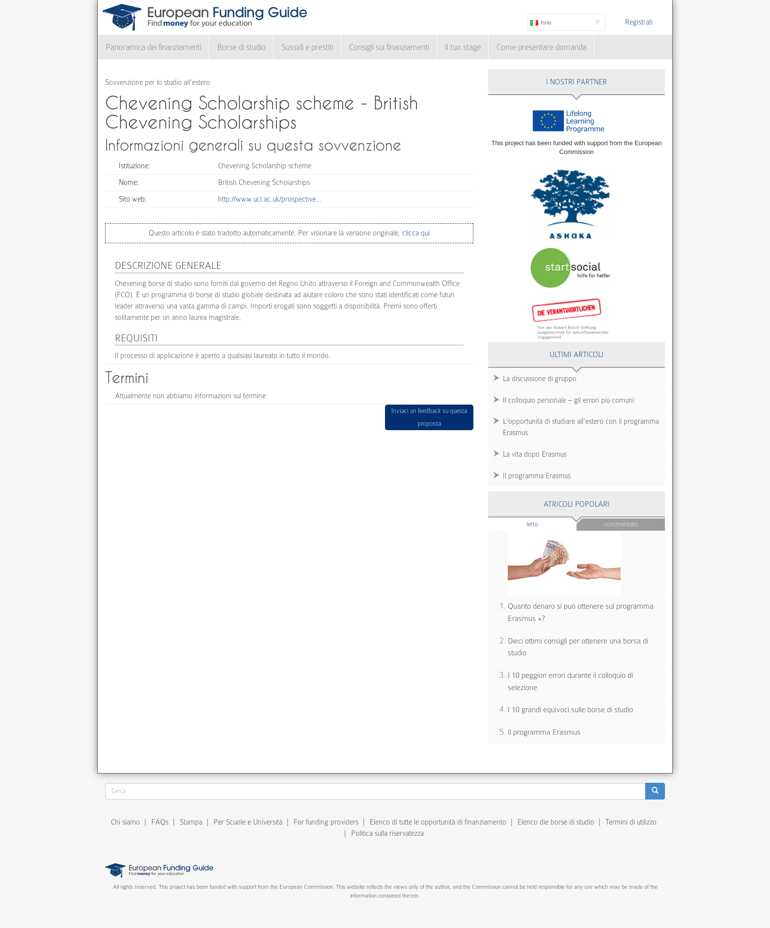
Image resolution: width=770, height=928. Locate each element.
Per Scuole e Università (248, 822)
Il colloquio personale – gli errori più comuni (568, 400)
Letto (551, 523)
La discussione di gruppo (540, 379)
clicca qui (415, 233)
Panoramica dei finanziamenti (153, 47)
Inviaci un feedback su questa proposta (429, 417)
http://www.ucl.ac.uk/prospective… (269, 199)
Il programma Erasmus (537, 476)
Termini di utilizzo (631, 822)
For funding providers (326, 822)
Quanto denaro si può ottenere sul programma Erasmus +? (581, 612)
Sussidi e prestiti (307, 47)
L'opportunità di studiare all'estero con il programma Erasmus (581, 427)
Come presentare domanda (541, 47)
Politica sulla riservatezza (387, 833)
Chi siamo (125, 822)
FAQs (159, 822)
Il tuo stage (463, 47)
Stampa (191, 822)
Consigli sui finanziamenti (389, 47)
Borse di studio (241, 47)
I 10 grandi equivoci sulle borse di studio (570, 709)
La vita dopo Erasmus (535, 454)
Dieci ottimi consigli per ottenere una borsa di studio (578, 647)
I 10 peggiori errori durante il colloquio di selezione (570, 681)
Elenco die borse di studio (556, 822)
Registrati (639, 22)
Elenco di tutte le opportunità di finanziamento (438, 822)
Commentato (621, 524)
